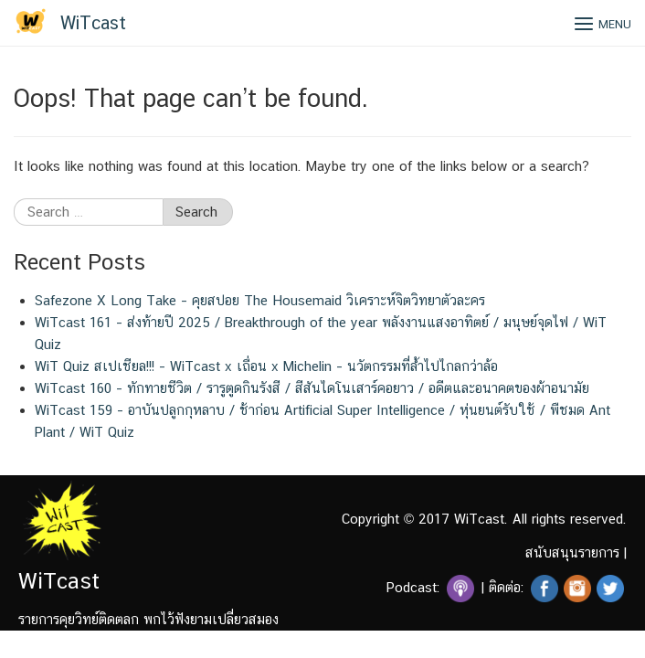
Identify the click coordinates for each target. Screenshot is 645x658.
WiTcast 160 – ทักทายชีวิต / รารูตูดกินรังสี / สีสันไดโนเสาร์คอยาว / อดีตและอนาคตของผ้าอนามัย (312, 388)
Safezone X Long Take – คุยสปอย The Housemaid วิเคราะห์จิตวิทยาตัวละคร (260, 300)
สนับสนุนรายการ (572, 552)
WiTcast (93, 23)
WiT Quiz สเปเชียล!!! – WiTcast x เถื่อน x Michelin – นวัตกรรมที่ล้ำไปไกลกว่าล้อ (266, 366)
